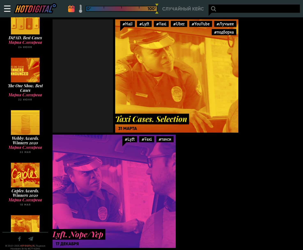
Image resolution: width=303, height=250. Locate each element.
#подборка (224, 32)
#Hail (127, 24)
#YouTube (201, 24)
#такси (165, 139)
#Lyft (144, 24)
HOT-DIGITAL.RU (27, 245)
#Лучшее (225, 24)
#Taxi (161, 24)
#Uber (179, 24)
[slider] (157, 9)
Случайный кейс (183, 9)
